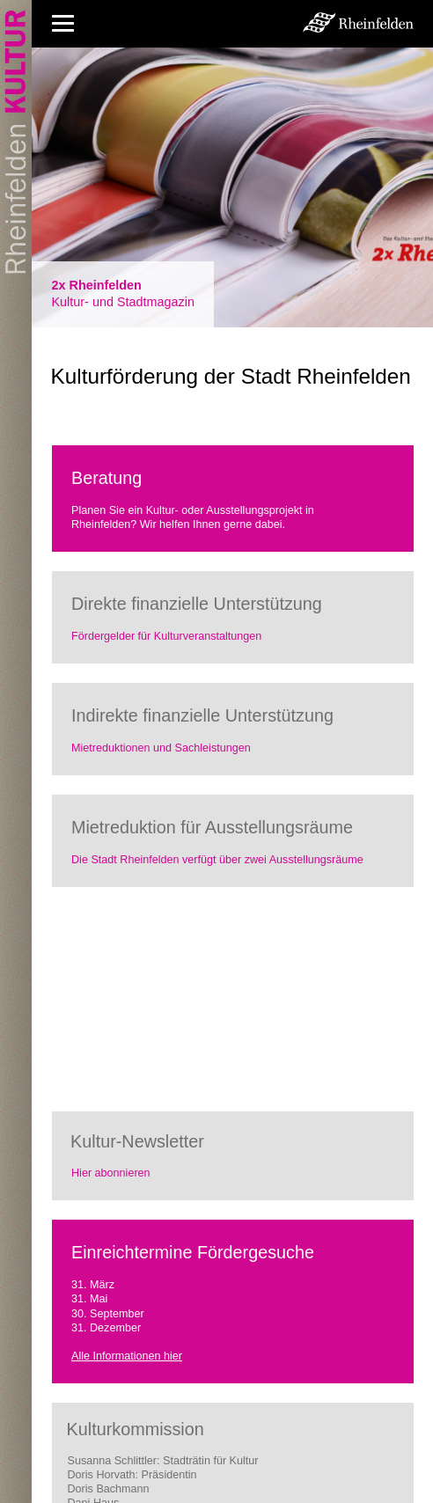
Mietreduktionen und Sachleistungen (161, 748)
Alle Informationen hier (126, 1356)
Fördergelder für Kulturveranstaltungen (166, 636)
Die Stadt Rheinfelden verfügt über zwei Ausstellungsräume (217, 860)
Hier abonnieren (110, 1173)
